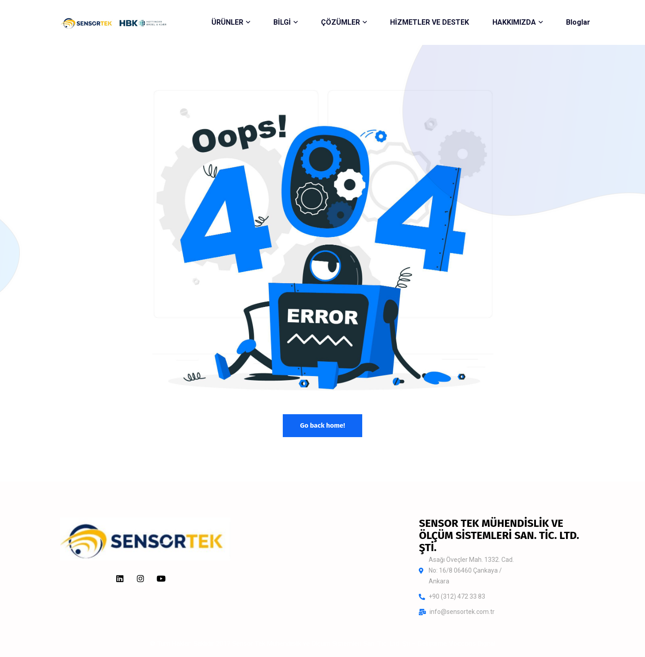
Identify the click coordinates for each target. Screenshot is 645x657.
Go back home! (322, 425)
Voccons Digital (472, 643)
